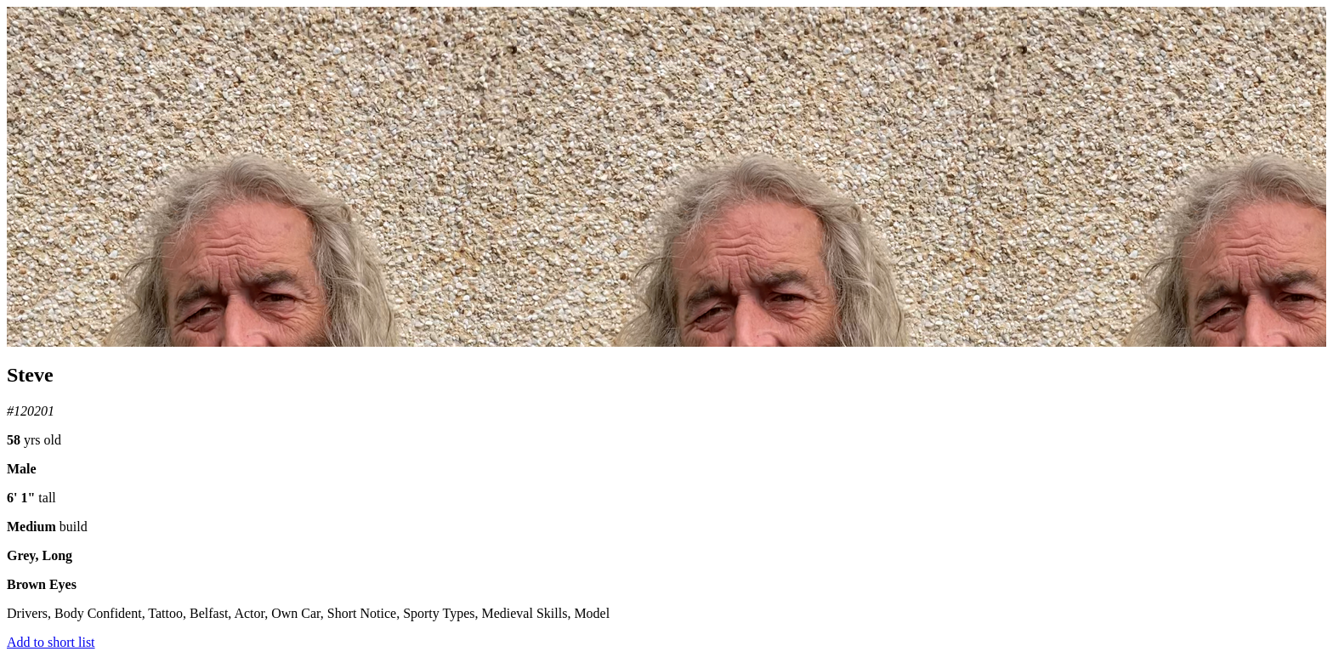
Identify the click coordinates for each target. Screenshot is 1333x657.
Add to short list (51, 642)
